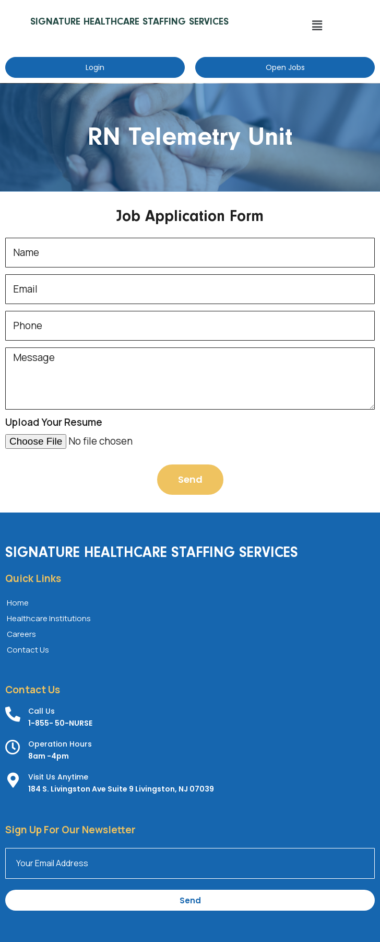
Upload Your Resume (53, 422)
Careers (21, 634)
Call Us (41, 711)
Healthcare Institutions (49, 618)
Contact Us (28, 649)
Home (18, 602)
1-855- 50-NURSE (60, 723)
